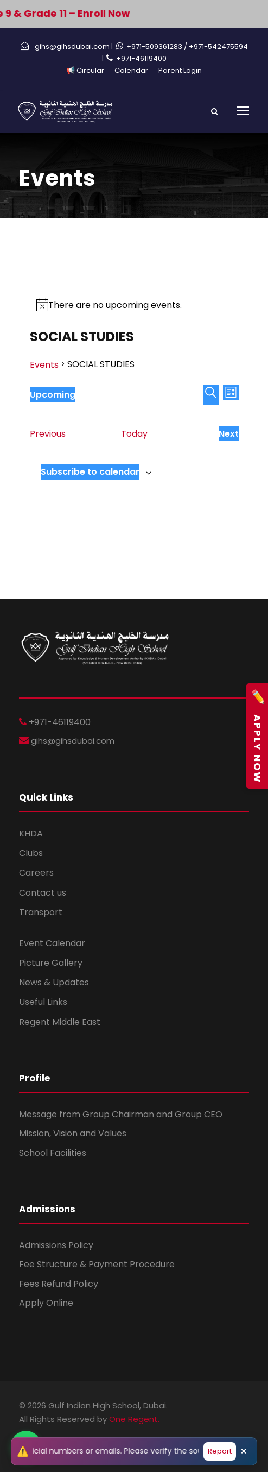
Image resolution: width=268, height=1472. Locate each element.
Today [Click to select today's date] (134, 433)
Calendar (131, 70)
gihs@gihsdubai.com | (74, 46)
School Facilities (52, 1153)
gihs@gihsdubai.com (71, 740)
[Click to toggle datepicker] (52, 394)
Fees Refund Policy (58, 1284)
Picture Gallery (50, 963)
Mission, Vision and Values (72, 1133)
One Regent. (134, 1419)
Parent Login (180, 70)
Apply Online (46, 1303)
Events (44, 364)
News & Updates (54, 982)
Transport (40, 912)
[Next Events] (229, 433)
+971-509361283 (155, 46)
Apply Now (257, 736)
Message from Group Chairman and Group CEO (120, 1114)
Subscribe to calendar (90, 471)
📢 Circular (85, 70)
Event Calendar (52, 943)
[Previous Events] (48, 433)
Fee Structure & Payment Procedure (97, 1264)
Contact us (42, 892)
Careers (36, 872)
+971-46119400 (141, 58)
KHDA (31, 833)
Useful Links (43, 1002)
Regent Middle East (59, 1022)
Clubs (31, 853)
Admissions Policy (56, 1245)
